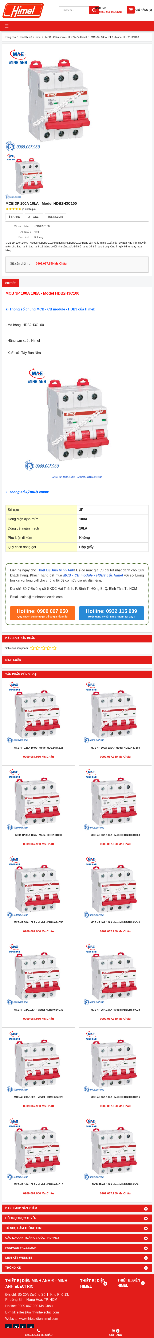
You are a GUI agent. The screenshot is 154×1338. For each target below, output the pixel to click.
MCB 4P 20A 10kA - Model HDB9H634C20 (38, 1097)
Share (14, 216)
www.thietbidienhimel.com (38, 1318)
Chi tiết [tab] (10, 283)
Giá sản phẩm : (20, 263)
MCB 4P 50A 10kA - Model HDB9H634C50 (38, 922)
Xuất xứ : (25, 231)
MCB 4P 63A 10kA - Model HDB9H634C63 (115, 835)
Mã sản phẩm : (22, 226)
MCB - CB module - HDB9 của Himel (93, 575)
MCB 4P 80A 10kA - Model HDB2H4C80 (38, 835)
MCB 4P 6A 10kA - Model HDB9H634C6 (115, 1184)
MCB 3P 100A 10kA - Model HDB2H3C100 (77, 477)
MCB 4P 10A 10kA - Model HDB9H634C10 (38, 1184)
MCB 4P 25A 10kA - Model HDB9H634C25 (115, 1009)
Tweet (34, 216)
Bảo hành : (25, 237)
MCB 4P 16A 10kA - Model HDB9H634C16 (115, 1097)
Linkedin (55, 216)
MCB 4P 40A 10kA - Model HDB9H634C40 (115, 922)
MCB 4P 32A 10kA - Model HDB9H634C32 (38, 1009)
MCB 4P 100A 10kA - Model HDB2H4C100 (115, 747)
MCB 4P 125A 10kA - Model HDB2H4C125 (38, 747)
